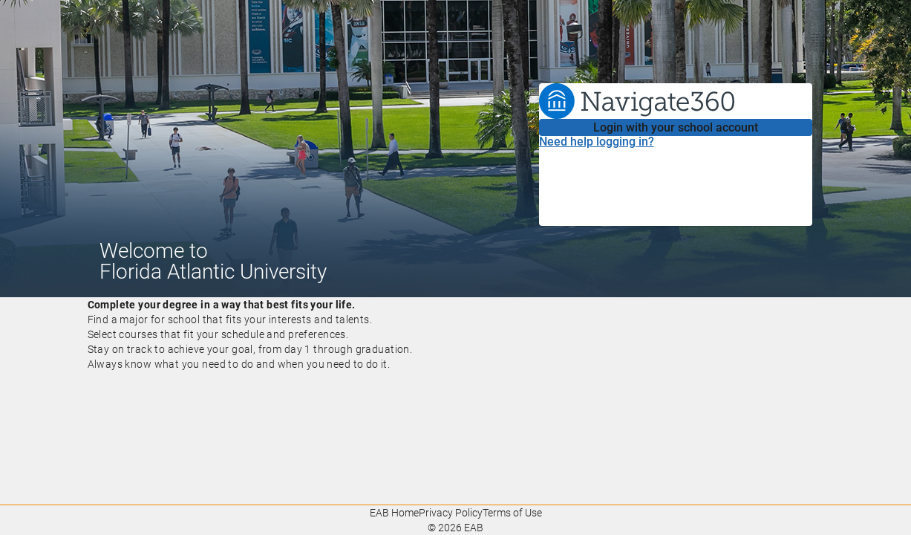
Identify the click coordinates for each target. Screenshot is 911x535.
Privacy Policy (451, 513)
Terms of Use (512, 513)
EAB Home (394, 513)
